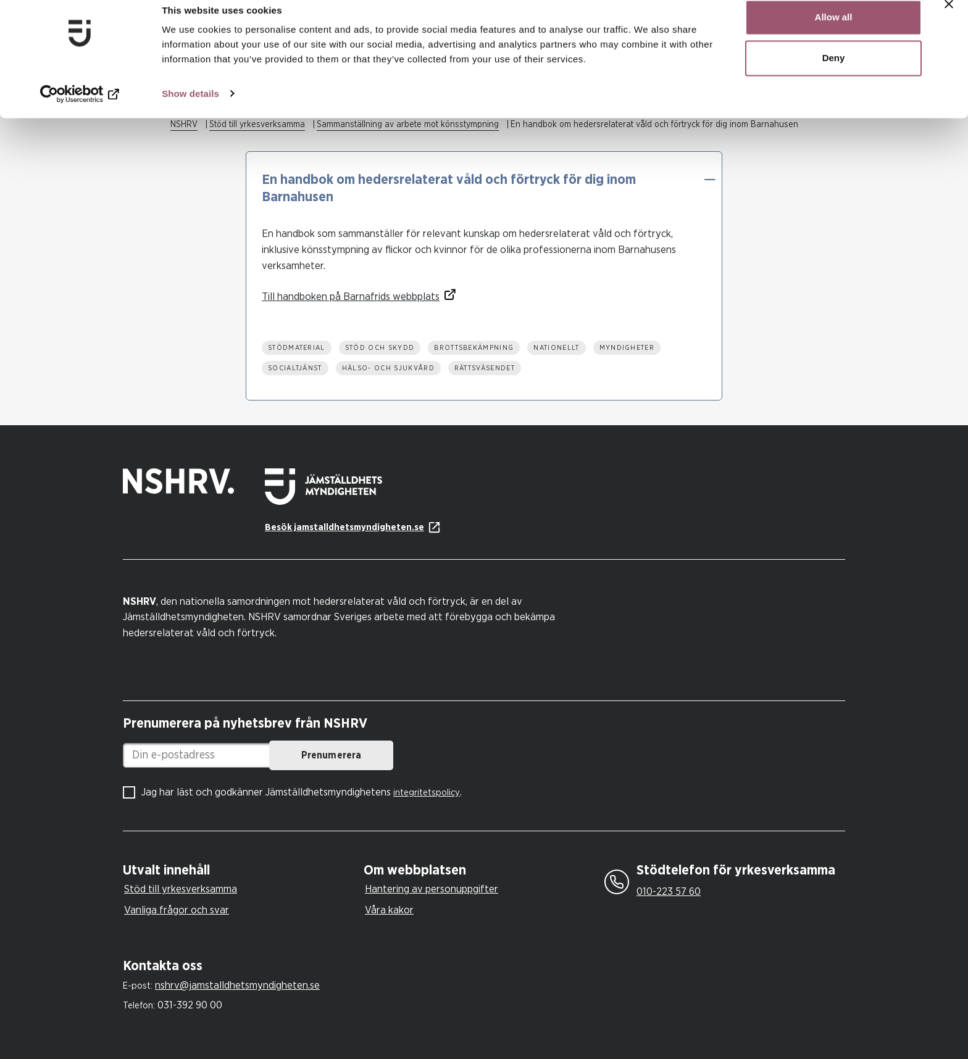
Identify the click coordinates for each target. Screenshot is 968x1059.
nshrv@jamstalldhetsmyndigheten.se (237, 985)
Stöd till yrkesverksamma (180, 889)
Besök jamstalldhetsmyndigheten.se (344, 527)
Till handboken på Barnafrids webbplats (351, 296)
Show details (190, 108)
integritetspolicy (426, 792)
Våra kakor (389, 910)
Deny (833, 73)
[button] (709, 179)
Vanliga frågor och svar (176, 910)
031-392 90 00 (189, 1005)
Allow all (834, 32)
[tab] (240, 870)
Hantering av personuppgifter (431, 889)
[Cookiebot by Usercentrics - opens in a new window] (80, 108)
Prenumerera (426, 755)
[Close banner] (949, 19)
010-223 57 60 (668, 891)
